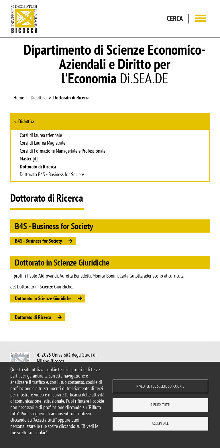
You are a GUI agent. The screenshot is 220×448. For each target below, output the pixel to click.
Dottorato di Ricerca (71, 97)
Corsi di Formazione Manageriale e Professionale (62, 151)
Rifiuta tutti (160, 404)
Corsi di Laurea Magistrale (42, 143)
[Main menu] (200, 19)
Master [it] (29, 159)
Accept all (160, 423)
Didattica (26, 121)
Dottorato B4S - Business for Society (52, 175)
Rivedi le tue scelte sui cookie (160, 386)
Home (18, 97)
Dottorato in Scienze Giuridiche (43, 298)
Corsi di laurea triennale (41, 135)
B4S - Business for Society (38, 240)
